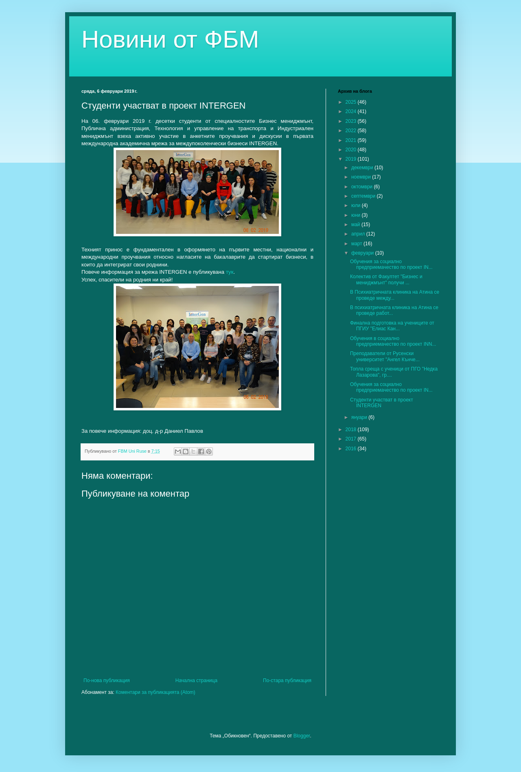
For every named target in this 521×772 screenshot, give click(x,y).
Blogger (301, 736)
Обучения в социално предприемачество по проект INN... (393, 341)
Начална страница (196, 680)
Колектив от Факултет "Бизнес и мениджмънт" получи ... (386, 279)
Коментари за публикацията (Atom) (155, 692)
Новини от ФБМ (170, 39)
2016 (352, 448)
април (358, 234)
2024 (352, 111)
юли (356, 205)
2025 (352, 102)
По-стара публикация (287, 680)
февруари (363, 253)
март (357, 243)
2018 (352, 429)
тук (230, 272)
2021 (352, 140)
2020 (352, 150)
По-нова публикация (106, 680)
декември (362, 167)
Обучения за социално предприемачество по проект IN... (391, 264)
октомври (362, 187)
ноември (361, 177)
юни (356, 215)
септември (364, 196)
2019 (352, 159)
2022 (352, 130)
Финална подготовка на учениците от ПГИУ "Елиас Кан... (392, 325)
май (356, 224)
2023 (352, 121)
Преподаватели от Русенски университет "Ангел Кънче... (385, 356)
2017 (352, 439)
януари (359, 417)
